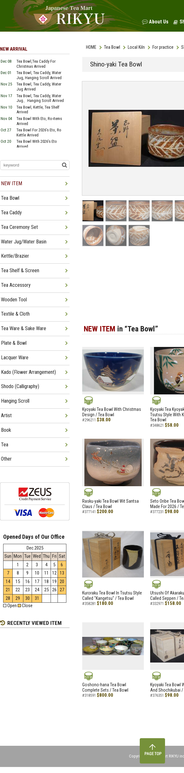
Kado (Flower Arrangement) (28, 372)
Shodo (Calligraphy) (20, 386)
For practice (163, 47)
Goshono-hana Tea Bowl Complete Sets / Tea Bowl (105, 687)
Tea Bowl (112, 47)
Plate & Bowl (14, 343)
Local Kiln (136, 47)
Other (6, 459)
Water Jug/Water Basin (23, 242)
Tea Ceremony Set (19, 227)
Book (6, 430)
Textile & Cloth (15, 314)
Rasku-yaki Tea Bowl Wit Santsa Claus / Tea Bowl (110, 504)
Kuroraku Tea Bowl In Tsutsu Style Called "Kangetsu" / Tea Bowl (112, 595)
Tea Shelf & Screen (20, 270)
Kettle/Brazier (15, 256)
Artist (6, 415)
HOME (91, 47)
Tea (4, 445)
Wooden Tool (14, 300)
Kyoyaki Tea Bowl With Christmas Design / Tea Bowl (111, 412)
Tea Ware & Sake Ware (23, 328)
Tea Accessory (16, 285)
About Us (159, 22)
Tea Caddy (11, 213)
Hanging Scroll (15, 401)
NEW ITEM (11, 183)
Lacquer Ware (14, 358)
